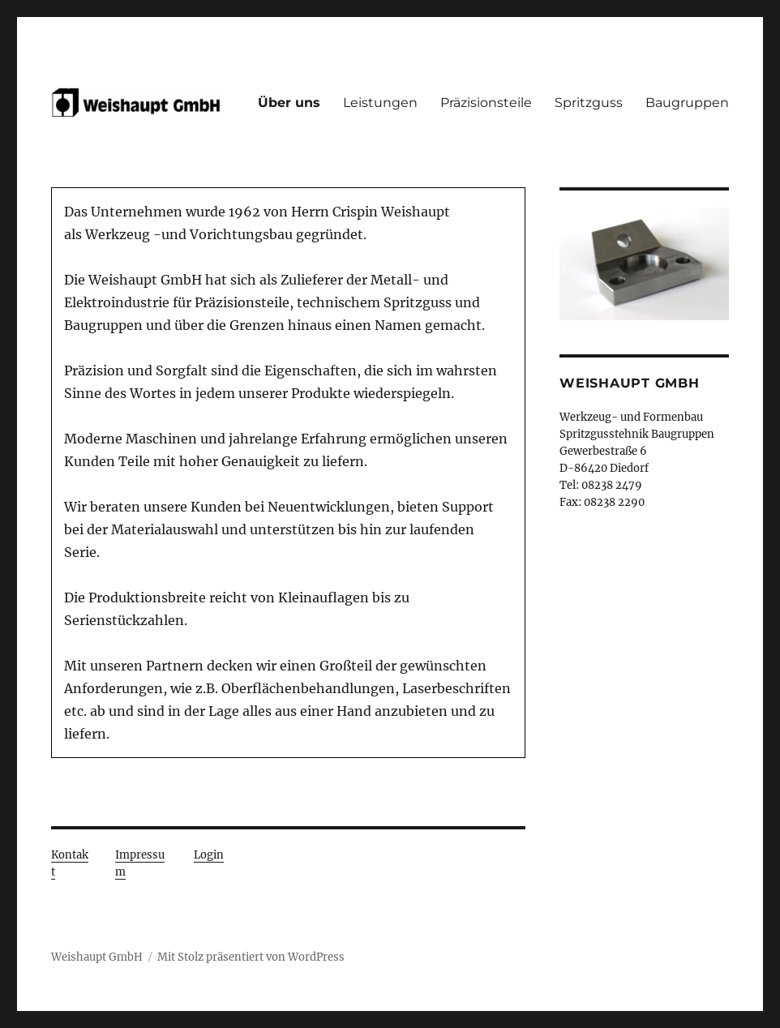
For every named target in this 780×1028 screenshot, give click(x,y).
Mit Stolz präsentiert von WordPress (251, 957)
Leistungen (380, 102)
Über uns (289, 102)
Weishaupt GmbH (97, 957)
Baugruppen (687, 102)
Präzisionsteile (486, 102)
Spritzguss (589, 102)
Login (209, 855)
